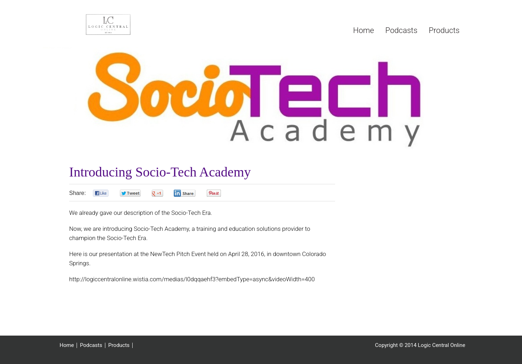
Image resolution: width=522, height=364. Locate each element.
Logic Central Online (110, 27)
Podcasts (91, 345)
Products (118, 345)
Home (67, 345)
